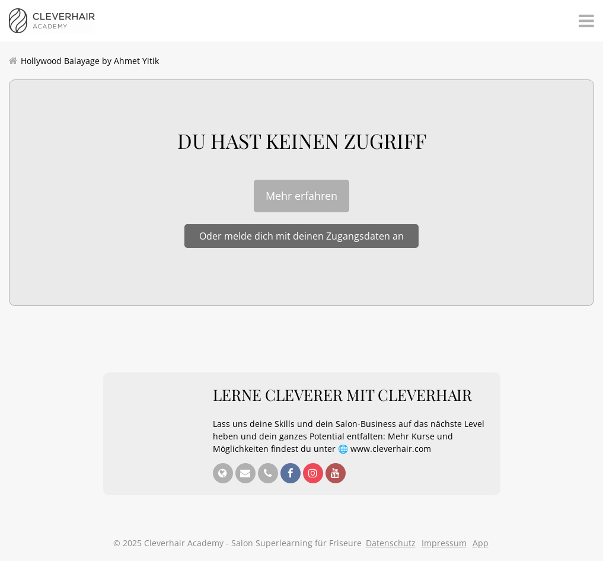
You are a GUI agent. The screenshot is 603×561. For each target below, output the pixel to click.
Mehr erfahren (301, 196)
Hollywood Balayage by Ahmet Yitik (90, 60)
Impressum (444, 543)
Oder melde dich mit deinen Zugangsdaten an (301, 236)
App (481, 543)
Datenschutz (391, 543)
